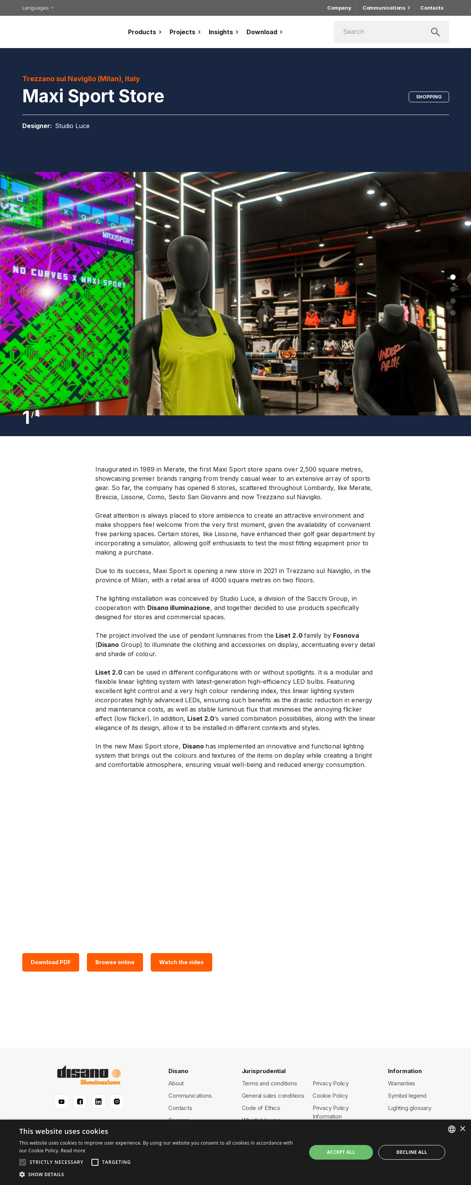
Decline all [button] (411, 1152)
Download (265, 32)
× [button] (462, 1129)
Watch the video (181, 962)
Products (145, 32)
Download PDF (50, 962)
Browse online (115, 962)
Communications (386, 8)
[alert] (235, 1152)
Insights (224, 32)
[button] (158, 1174)
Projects (186, 32)
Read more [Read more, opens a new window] (73, 1150)
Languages (37, 7)
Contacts (432, 8)
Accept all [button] (341, 1152)
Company (339, 8)
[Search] (391, 32)
